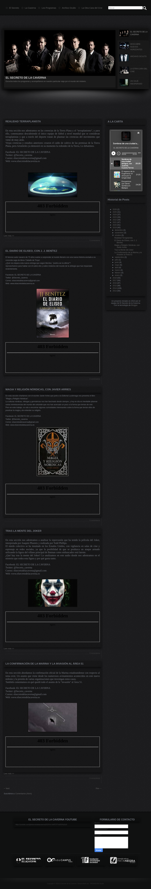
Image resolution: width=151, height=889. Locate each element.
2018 (115, 278)
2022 (115, 220)
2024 (115, 215)
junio (117, 262)
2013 (115, 291)
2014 (115, 288)
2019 (115, 227)
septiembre (119, 257)
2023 (115, 217)
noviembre (119, 233)
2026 (115, 209)
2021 (115, 222)
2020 (115, 225)
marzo (117, 270)
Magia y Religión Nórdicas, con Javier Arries (38, 389)
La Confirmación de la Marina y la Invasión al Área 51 (44, 663)
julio (116, 260)
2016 (115, 283)
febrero (118, 273)
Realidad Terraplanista (23, 121)
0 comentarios (95, 240)
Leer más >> (9, 236)
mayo (117, 265)
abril (116, 267)
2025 (115, 212)
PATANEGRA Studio (97, 883)
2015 (115, 286)
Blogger (134, 305)
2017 (115, 280)
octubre (118, 235)
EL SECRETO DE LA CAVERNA (26, 77)
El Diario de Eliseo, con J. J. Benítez (31, 250)
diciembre (119, 230)
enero (117, 275)
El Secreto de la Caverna (67, 883)
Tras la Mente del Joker (23, 530)
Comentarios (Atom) (23, 794)
